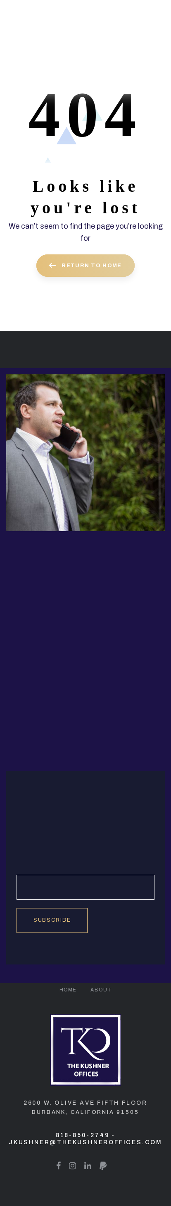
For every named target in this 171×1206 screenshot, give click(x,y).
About (101, 990)
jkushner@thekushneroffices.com (85, 1142)
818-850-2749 (82, 1135)
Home (68, 990)
